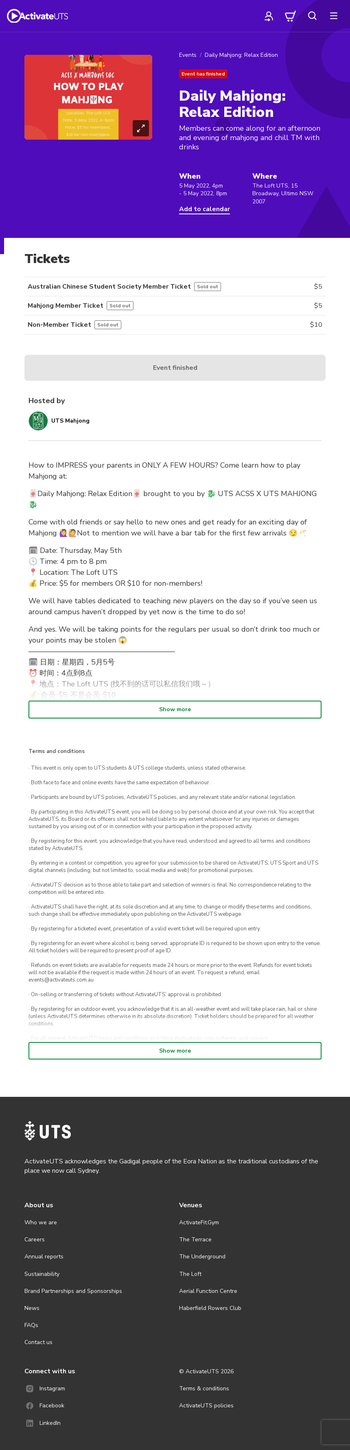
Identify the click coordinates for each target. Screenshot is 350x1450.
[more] (333, 15)
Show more (175, 709)
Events (188, 55)
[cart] (290, 15)
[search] (312, 15)
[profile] (269, 15)
